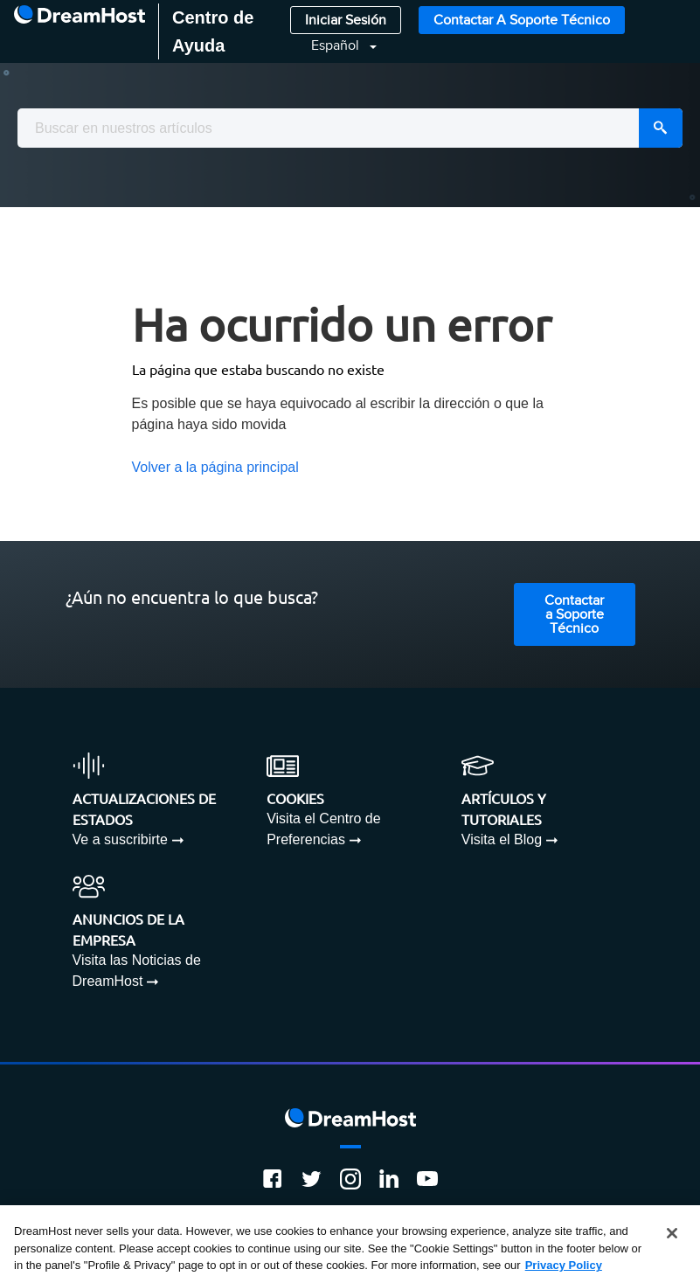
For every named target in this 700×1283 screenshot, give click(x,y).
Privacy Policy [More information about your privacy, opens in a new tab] (563, 1266)
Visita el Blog (501, 839)
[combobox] (350, 128)
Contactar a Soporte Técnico (521, 20)
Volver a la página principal (215, 467)
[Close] (672, 1234)
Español (337, 46)
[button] (333, 46)
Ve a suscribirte (120, 839)
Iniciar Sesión (345, 20)
